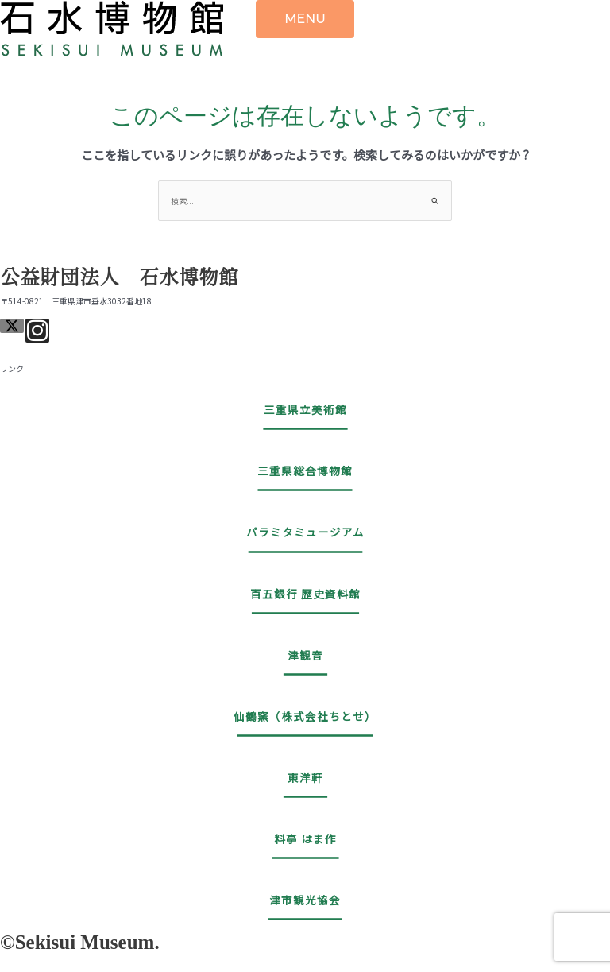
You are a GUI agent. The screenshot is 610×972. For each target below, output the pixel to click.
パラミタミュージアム (305, 532)
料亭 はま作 (305, 838)
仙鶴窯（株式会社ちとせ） (305, 716)
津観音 (305, 655)
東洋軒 (305, 777)
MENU (305, 18)
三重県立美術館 (305, 409)
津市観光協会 (305, 900)
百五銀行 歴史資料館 (305, 594)
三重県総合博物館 (305, 470)
